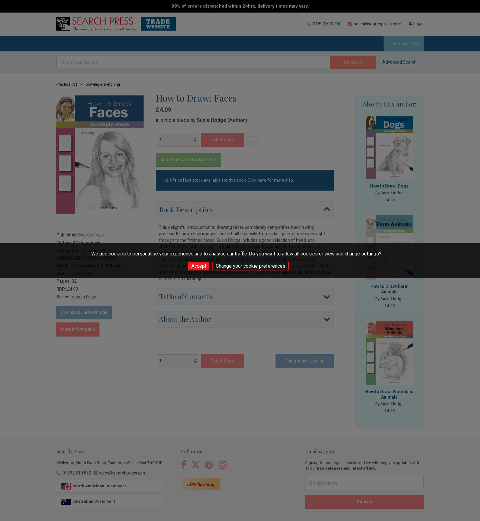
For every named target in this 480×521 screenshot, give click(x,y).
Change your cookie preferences (250, 266)
